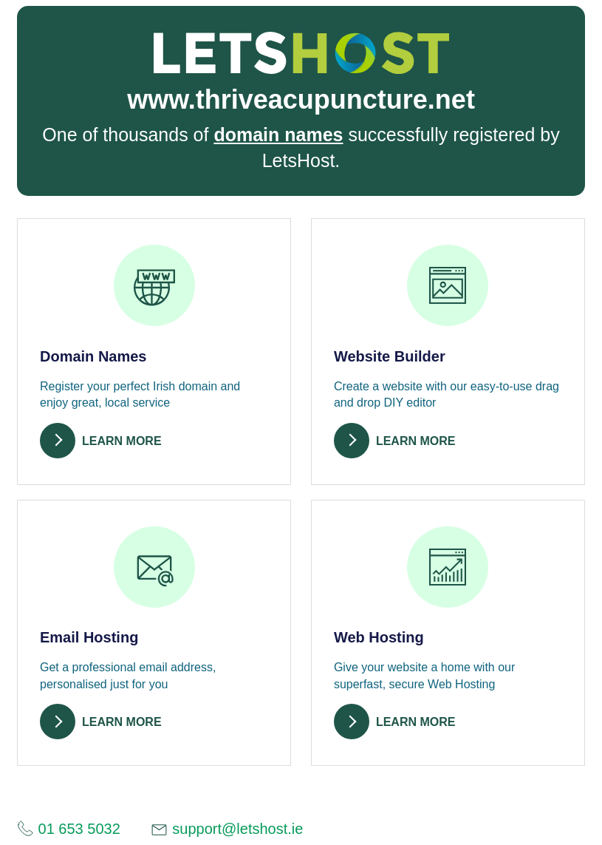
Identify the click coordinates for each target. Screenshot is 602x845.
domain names (278, 134)
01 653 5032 (68, 828)
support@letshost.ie (227, 830)
